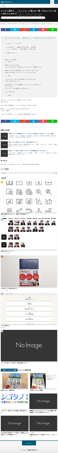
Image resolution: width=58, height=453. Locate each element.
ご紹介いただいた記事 (14, 17)
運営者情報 (7, 253)
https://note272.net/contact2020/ (30, 164)
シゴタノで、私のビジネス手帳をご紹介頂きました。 (14, 411)
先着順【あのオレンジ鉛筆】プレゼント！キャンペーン (43, 435)
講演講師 (32, 432)
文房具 (22, 17)
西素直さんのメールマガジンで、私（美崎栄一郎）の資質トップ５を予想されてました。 (43, 411)
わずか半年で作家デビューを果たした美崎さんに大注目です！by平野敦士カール (15, 433)
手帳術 (3, 327)
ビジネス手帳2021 (5, 325)
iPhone (3, 364)
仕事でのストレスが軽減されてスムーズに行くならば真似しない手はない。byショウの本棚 (31, 133)
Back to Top (29, 443)
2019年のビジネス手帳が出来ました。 (9, 288)
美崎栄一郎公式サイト (33, 450)
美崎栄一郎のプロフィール (7, 251)
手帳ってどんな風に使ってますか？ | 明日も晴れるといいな (23, 142)
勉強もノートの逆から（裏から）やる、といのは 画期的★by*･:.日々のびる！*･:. (28, 150)
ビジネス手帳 (5, 290)
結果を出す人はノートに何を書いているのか (34, 17)
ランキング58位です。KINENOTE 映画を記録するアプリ (14, 363)
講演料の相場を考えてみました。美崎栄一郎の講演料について (15, 214)
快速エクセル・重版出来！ (8, 390)
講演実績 (4, 215)
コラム (3, 253)
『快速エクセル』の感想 (36, 390)
